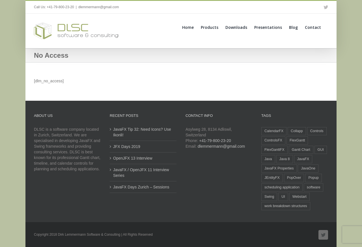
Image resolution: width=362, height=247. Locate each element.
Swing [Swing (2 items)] (269, 197)
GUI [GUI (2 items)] (321, 150)
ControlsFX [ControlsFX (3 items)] (273, 140)
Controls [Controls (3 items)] (317, 131)
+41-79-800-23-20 (215, 140)
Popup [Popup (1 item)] (313, 178)
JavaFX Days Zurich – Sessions (141, 187)
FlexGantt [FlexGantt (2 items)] (297, 140)
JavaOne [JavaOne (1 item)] (308, 168)
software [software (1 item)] (313, 187)
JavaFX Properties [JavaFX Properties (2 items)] (279, 168)
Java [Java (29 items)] (268, 159)
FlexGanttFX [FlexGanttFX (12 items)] (274, 150)
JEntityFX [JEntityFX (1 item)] (272, 178)
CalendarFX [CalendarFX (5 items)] (273, 131)
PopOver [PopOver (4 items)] (294, 178)
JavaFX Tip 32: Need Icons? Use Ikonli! (142, 132)
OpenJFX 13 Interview (132, 158)
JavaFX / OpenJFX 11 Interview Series (141, 172)
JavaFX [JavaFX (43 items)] (303, 159)
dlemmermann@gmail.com (98, 7)
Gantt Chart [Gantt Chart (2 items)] (301, 150)
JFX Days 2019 (126, 146)
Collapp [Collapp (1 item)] (297, 131)
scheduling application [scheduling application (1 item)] (281, 187)
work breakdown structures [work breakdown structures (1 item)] (285, 206)
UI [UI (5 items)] (283, 197)
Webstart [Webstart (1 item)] (299, 197)
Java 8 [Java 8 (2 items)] (284, 159)
